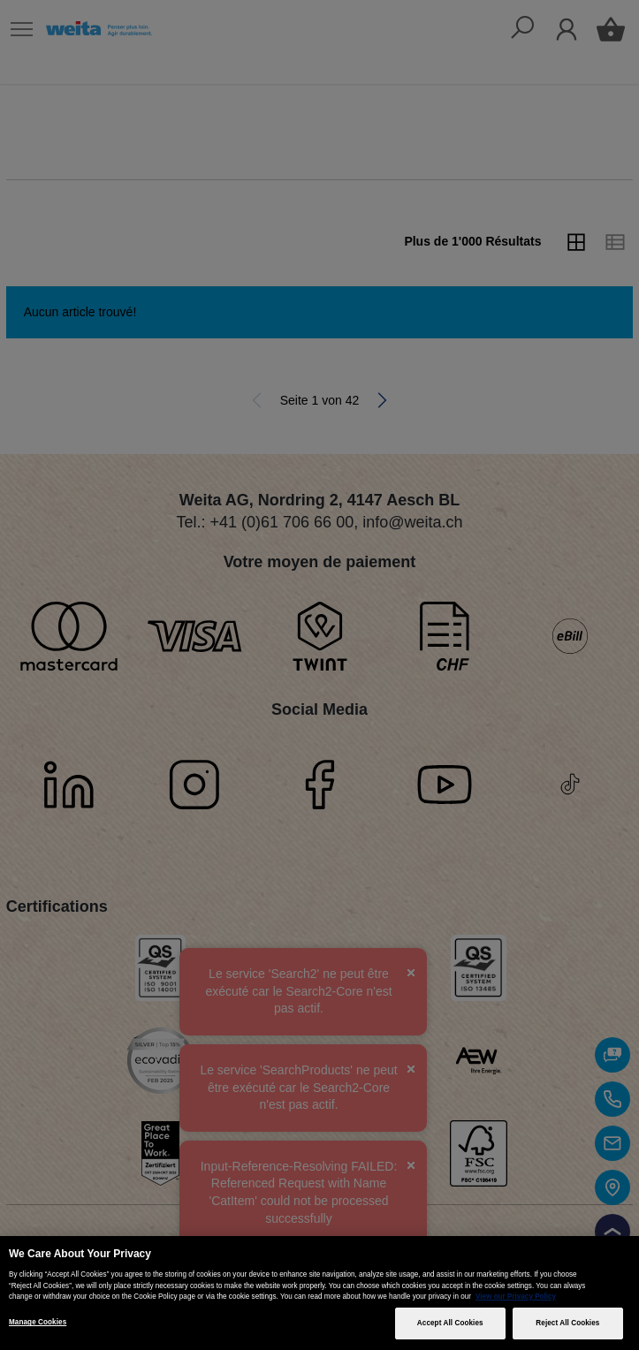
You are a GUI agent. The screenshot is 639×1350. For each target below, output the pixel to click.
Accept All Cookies (450, 1323)
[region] (319, 1293)
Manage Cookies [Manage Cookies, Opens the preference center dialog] (37, 1322)
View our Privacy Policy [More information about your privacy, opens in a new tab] (515, 1297)
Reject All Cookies (567, 1323)
